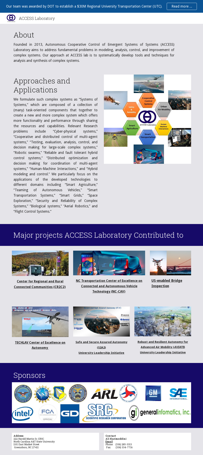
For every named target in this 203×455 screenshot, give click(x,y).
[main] (94, 47)
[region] (101, 6)
